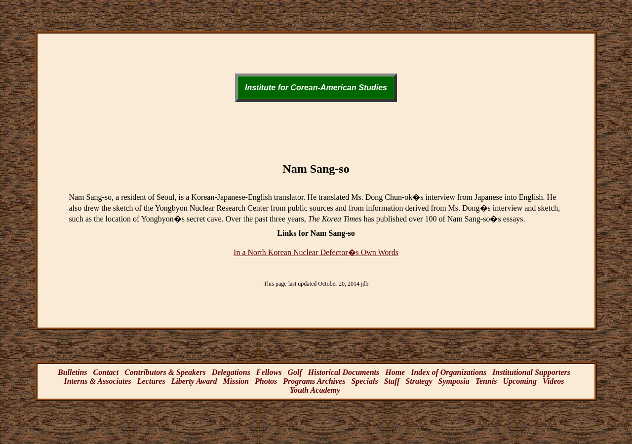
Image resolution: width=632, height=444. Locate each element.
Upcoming (520, 381)
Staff (392, 381)
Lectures (151, 381)
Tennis (486, 381)
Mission (236, 381)
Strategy (418, 381)
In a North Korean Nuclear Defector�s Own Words (316, 252)
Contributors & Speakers (164, 372)
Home (395, 372)
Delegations (231, 372)
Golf (294, 372)
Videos (553, 381)
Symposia (454, 381)
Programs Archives (314, 381)
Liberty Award (194, 381)
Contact (106, 372)
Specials (364, 381)
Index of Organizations (448, 372)
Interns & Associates (97, 381)
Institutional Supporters (531, 372)
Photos (266, 381)
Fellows (269, 372)
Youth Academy (315, 390)
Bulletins (72, 372)
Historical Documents (343, 372)
